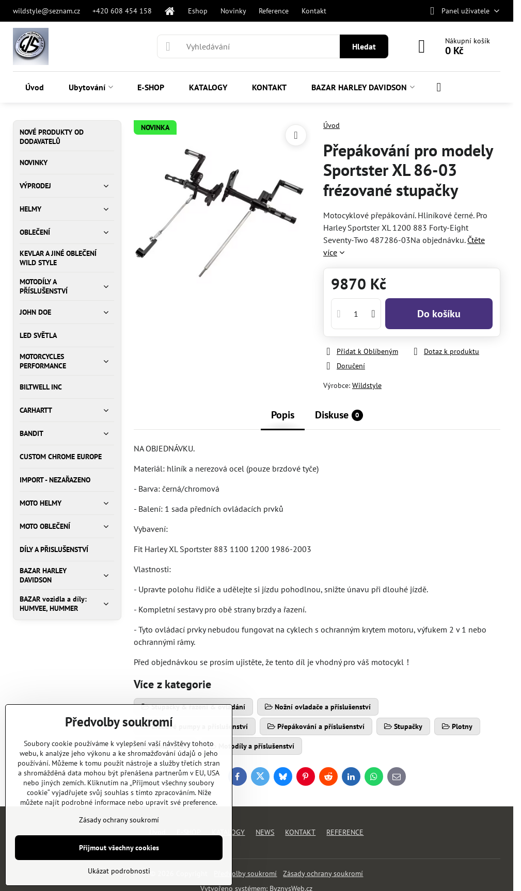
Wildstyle (367, 385)
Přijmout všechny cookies (119, 847)
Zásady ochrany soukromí (323, 873)
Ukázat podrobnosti (119, 871)
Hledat (364, 46)
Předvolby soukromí (245, 873)
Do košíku (439, 313)
